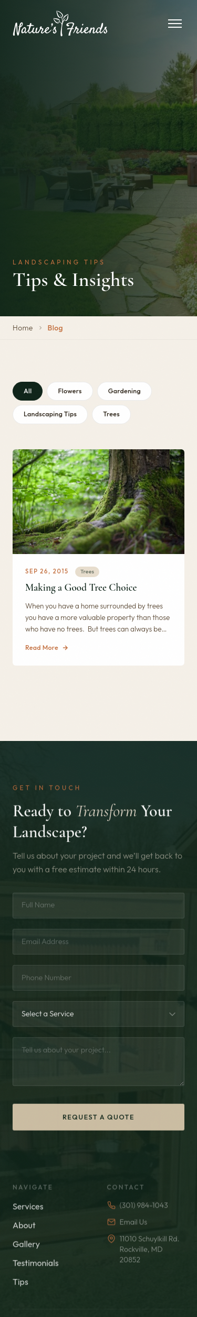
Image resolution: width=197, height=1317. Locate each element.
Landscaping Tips (50, 414)
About (24, 1239)
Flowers (69, 391)
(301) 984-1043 (137, 1219)
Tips (20, 1295)
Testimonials (36, 1276)
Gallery (26, 1258)
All (28, 391)
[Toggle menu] (174, 23)
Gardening (124, 391)
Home (23, 328)
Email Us (127, 1236)
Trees (111, 414)
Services (28, 1220)
